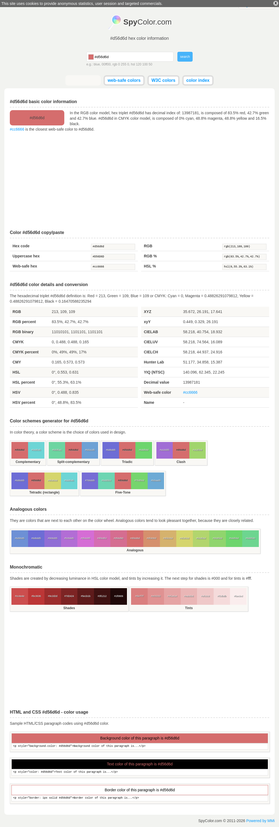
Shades (69, 608)
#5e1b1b (85, 596)
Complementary (28, 462)
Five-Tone (123, 492)
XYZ (147, 311)
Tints (189, 608)
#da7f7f (139, 596)
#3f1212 (102, 596)
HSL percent (24, 382)
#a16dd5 (164, 450)
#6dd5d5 (36, 450)
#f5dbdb (221, 596)
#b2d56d (201, 538)
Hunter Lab (154, 362)
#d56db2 (102, 538)
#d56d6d (113, 247)
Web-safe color (157, 392)
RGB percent (24, 322)
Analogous (135, 550)
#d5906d (151, 538)
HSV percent (24, 402)
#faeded (238, 596)
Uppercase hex (26, 256)
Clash (181, 462)
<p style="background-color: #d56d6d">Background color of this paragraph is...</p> (139, 746)
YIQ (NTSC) (154, 372)
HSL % (150, 266)
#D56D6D (113, 257)
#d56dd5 (85, 538)
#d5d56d (52, 480)
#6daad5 (156, 480)
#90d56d (217, 538)
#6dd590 (250, 538)
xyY (147, 322)
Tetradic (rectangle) (44, 492)
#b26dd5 (69, 538)
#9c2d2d (52, 596)
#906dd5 (52, 538)
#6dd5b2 (106, 480)
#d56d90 (118, 538)
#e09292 (156, 596)
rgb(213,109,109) (244, 247)
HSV (16, 392)
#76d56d (139, 480)
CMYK (18, 342)
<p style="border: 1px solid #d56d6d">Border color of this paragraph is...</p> (139, 798)
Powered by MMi (260, 821)
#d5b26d (168, 538)
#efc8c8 (205, 596)
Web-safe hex (25, 266)
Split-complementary (73, 462)
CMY (17, 362)
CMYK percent (26, 352)
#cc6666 (17, 129)
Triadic (127, 462)
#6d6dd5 (111, 450)
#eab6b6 (189, 596)
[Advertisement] (139, 181)
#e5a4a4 (172, 596)
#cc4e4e (19, 596)
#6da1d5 (90, 450)
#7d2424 (69, 596)
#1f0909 (118, 596)
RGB (148, 246)
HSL (16, 372)
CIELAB (151, 332)
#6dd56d (143, 450)
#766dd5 (90, 480)
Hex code (21, 246)
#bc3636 (36, 596)
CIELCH (151, 352)
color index (198, 80)
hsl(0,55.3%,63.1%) (244, 267)
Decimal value (156, 382)
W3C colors (163, 80)
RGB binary (23, 332)
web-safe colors (124, 80)
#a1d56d (197, 450)
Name (149, 402)
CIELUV (151, 342)
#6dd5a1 (57, 450)
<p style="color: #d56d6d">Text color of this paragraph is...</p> (139, 772)
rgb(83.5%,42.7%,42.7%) (244, 257)
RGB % (150, 256)
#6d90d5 (20, 538)
